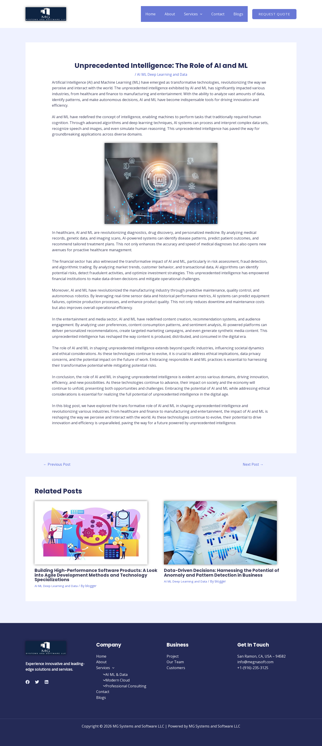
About (176, 14)
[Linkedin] (46, 682)
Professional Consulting (123, 686)
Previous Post (57, 464)
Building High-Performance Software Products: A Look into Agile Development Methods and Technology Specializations (92, 575)
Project (173, 656)
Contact (220, 14)
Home (159, 14)
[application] (204, 14)
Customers (176, 667)
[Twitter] (37, 682)
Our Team (175, 662)
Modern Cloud (115, 680)
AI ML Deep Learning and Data (162, 74)
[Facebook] (28, 682)
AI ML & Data (114, 674)
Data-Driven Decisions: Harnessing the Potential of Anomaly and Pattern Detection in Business (222, 573)
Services (198, 14)
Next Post (253, 464)
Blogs (239, 14)
